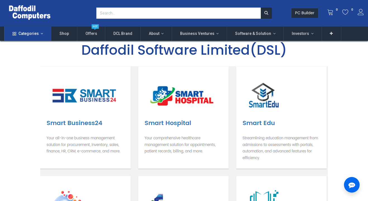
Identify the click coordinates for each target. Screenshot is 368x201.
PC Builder (304, 13)
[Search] (266, 13)
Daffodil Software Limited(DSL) (184, 50)
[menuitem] (64, 34)
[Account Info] (361, 13)
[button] (331, 34)
